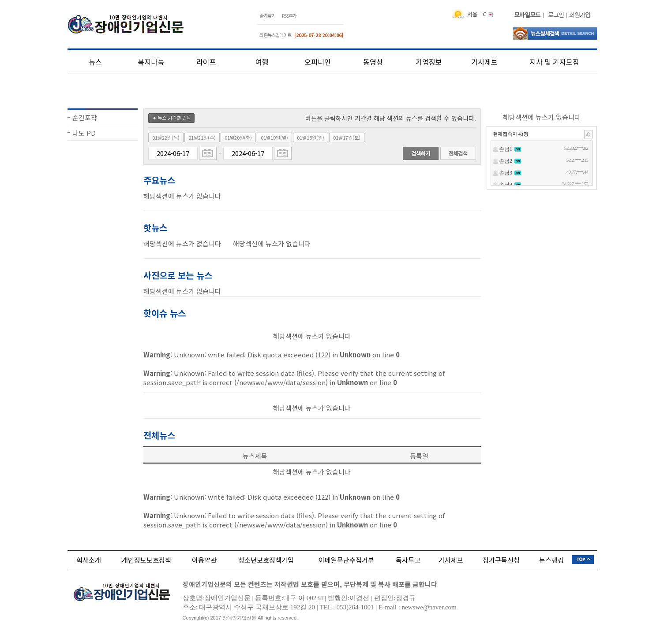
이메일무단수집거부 (346, 559)
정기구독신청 (501, 559)
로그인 (556, 14)
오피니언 (317, 61)
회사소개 (88, 559)
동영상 (373, 61)
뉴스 (95, 61)
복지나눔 (151, 61)
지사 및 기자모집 (554, 61)
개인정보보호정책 (146, 559)
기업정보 (429, 61)
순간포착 (84, 117)
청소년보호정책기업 (266, 559)
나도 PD (84, 132)
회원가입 (579, 14)
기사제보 (484, 61)
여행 (262, 61)
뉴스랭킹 (551, 559)
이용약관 (204, 559)
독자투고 (408, 559)
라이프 (206, 61)
